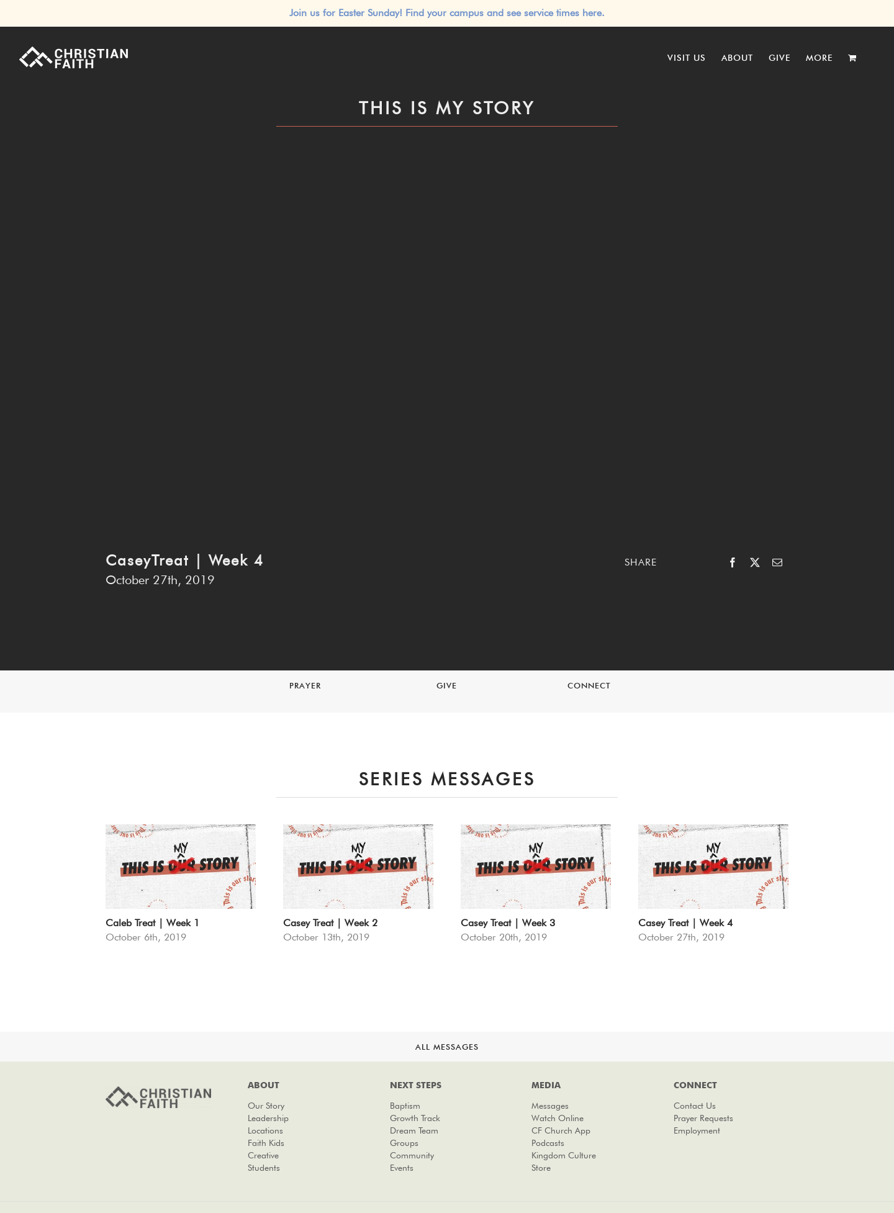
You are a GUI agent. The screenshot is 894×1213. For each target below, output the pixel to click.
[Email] (777, 562)
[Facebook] (732, 562)
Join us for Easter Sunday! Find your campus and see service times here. (447, 13)
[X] (755, 562)
